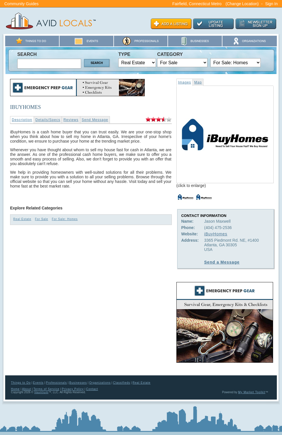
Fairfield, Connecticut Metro (197, 3)
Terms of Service (46, 389)
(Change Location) (242, 3)
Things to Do (21, 382)
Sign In (271, 3)
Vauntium (41, 392)
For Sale (41, 219)
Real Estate (22, 219)
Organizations (100, 382)
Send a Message (222, 262)
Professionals (56, 382)
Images (184, 82)
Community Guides (21, 3)
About (26, 389)
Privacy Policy (73, 389)
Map (198, 82)
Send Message (95, 120)
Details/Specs (47, 120)
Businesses (78, 382)
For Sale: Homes (65, 219)
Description (22, 120)
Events (38, 382)
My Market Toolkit (251, 392)
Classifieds (121, 382)
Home (15, 389)
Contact (92, 389)
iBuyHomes (216, 234)
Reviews (70, 120)
